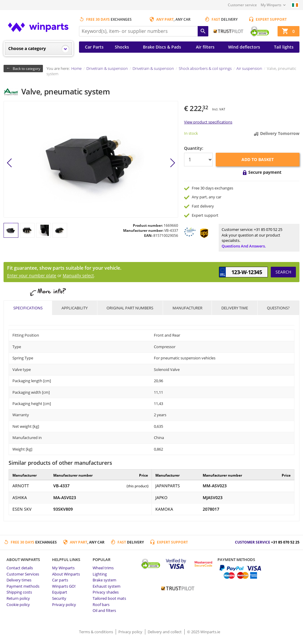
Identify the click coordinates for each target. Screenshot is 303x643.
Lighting (100, 574)
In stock (191, 133)
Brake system (104, 580)
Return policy (18, 598)
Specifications (28, 308)
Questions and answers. (244, 246)
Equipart (59, 592)
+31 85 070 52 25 (268, 229)
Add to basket (257, 159)
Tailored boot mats (109, 598)
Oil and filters (104, 610)
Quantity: (193, 148)
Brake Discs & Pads (162, 47)
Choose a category (27, 48)
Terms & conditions (96, 631)
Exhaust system (106, 586)
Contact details (20, 567)
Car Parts (94, 47)
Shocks (122, 47)
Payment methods (23, 586)
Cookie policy (18, 604)
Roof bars (101, 604)
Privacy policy (64, 604)
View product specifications (208, 122)
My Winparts (271, 4)
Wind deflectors (244, 47)
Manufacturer (187, 308)
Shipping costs (19, 592)
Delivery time (234, 308)
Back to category (26, 68)
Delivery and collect (165, 631)
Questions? (278, 308)
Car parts (60, 580)
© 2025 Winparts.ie (203, 631)
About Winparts (66, 574)
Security (59, 598)
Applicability (75, 308)
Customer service (242, 4)
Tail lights (284, 47)
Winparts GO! (63, 586)
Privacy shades (106, 592)
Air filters (205, 47)
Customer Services (23, 574)
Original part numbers (130, 308)
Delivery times (19, 580)
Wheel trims (103, 567)
